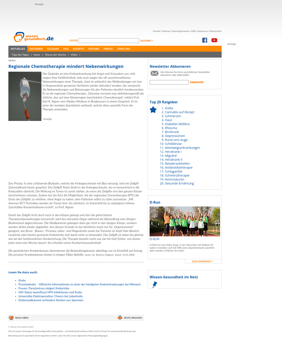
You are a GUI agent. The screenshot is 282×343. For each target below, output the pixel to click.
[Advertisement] (115, 16)
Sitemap (166, 31)
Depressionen (175, 136)
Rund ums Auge (176, 140)
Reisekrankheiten (177, 163)
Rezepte (78, 48)
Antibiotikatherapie (179, 167)
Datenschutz (216, 31)
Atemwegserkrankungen (182, 148)
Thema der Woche (55, 54)
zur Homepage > (202, 261)
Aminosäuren (174, 179)
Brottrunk (172, 132)
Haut (168, 120)
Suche (74, 40)
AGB (193, 31)
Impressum (202, 31)
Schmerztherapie (177, 175)
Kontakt (157, 31)
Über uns (123, 48)
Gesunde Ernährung (179, 183)
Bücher (93, 48)
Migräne (171, 155)
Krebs (22, 280)
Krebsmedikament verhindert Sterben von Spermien (51, 300)
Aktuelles (18, 48)
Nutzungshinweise (180, 31)
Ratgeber (36, 48)
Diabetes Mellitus (177, 124)
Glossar (53, 48)
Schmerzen (173, 116)
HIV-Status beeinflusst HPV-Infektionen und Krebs (50, 292)
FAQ (66, 48)
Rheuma (171, 128)
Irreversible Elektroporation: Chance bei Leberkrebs (51, 296)
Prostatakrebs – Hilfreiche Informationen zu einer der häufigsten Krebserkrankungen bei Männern (80, 284)
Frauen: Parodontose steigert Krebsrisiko (44, 288)
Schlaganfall (173, 171)
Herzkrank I (173, 152)
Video (73, 54)
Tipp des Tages (20, 54)
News (36, 54)
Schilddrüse (173, 144)
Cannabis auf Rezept (179, 112)
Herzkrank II (173, 159)
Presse (108, 48)
